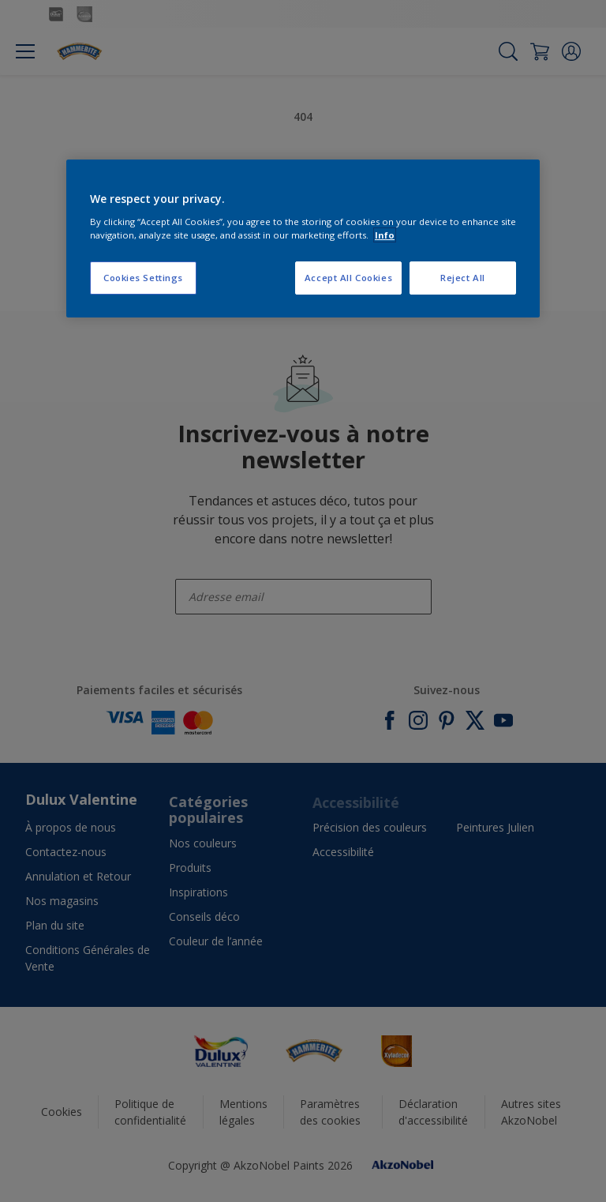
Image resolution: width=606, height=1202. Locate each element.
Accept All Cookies (348, 278)
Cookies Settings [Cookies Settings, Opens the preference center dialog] (143, 278)
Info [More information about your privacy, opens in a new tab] (385, 235)
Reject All (462, 278)
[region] (303, 238)
